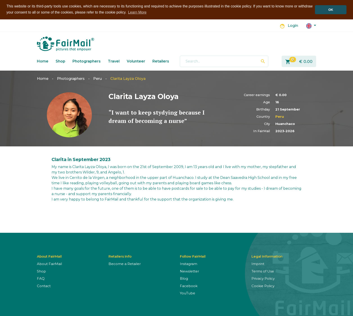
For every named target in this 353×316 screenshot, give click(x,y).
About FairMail (49, 264)
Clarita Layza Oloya (128, 78)
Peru (97, 78)
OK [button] (330, 10)
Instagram (188, 264)
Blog (184, 278)
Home (42, 61)
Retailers (160, 61)
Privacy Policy (263, 278)
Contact (44, 286)
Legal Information (267, 256)
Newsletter (189, 271)
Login (293, 25)
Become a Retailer (125, 264)
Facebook (188, 286)
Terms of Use (262, 271)
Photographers (86, 61)
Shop (60, 61)
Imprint (257, 264)
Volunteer (136, 61)
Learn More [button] (137, 12)
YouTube (187, 293)
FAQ (41, 278)
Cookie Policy (262, 286)
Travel (114, 61)
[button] (311, 25)
